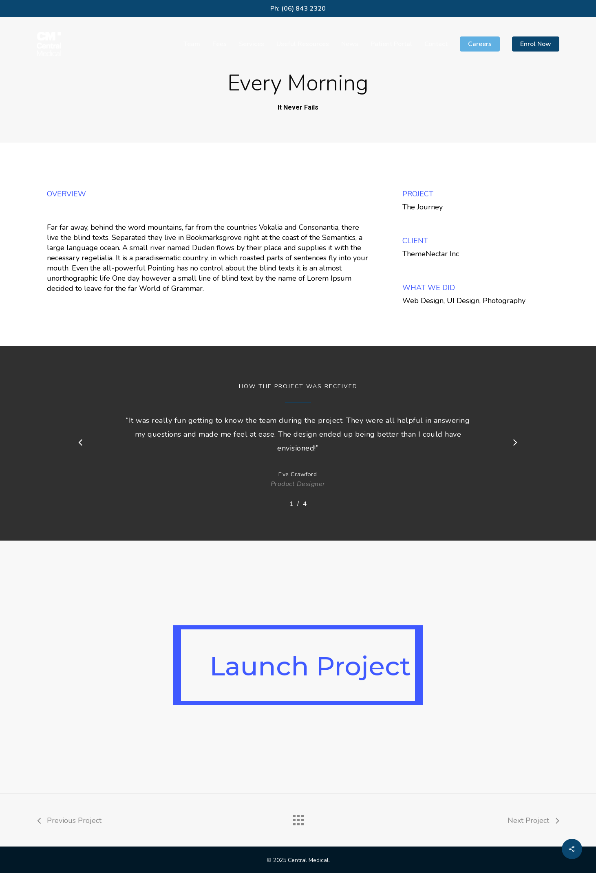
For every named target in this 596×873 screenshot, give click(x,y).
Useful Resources (302, 44)
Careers (480, 44)
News (349, 44)
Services (251, 44)
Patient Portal (391, 44)
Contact (436, 44)
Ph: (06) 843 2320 (298, 8)
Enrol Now (535, 44)
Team (191, 44)
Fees (219, 44)
